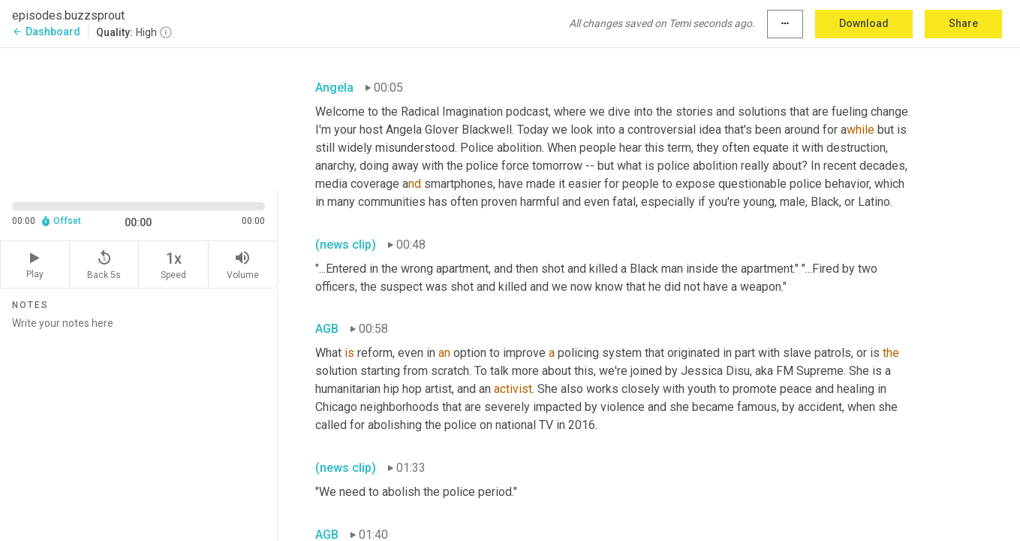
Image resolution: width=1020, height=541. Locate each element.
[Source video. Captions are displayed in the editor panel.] (139, 117)
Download (864, 23)
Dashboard (46, 32)
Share (963, 23)
